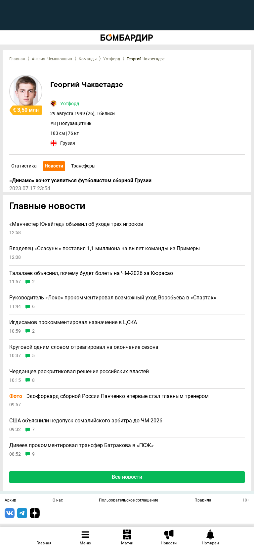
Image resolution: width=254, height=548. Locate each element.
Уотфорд (111, 59)
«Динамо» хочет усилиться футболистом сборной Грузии (80, 181)
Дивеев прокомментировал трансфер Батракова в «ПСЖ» (81, 445)
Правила (202, 500)
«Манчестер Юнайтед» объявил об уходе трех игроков (76, 224)
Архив (10, 500)
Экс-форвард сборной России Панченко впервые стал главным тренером (109, 396)
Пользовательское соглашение (128, 500)
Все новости (127, 477)
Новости (54, 165)
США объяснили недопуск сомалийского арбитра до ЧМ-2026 (85, 421)
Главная (17, 59)
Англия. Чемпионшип (52, 59)
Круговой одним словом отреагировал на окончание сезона (83, 347)
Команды (88, 59)
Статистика (24, 165)
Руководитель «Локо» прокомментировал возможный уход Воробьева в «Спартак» (112, 298)
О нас (58, 500)
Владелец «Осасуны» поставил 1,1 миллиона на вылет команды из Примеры (104, 249)
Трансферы (83, 165)
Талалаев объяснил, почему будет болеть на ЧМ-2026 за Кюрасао (91, 273)
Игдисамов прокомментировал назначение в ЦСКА (73, 322)
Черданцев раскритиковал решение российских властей (79, 372)
